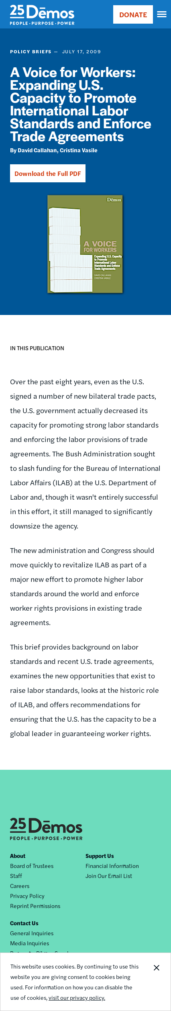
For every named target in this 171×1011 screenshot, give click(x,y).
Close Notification (156, 982)
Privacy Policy (27, 896)
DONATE (133, 14)
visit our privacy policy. (77, 997)
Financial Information (112, 866)
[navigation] (162, 14)
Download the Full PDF (47, 173)
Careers (19, 886)
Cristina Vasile (79, 150)
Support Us (100, 856)
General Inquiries (31, 933)
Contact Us (24, 923)
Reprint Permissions (35, 906)
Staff (16, 876)
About (17, 856)
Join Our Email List (109, 876)
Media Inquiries (29, 943)
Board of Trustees (31, 866)
